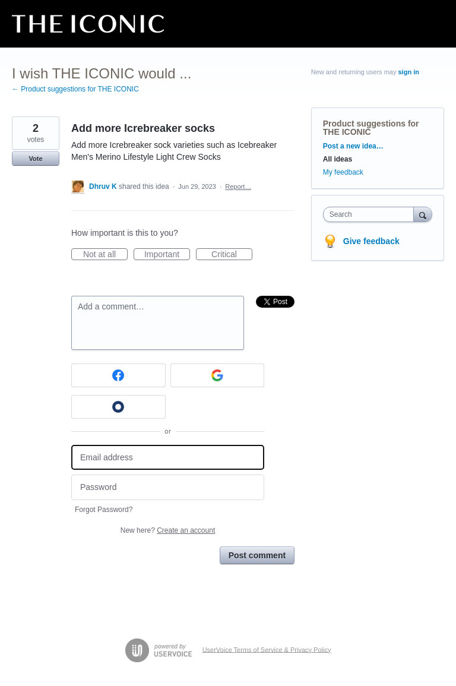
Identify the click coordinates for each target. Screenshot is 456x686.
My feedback (343, 172)
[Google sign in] (217, 375)
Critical (231, 254)
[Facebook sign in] (118, 375)
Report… (238, 186)
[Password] (167, 487)
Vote (35, 158)
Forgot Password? (103, 509)
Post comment (257, 555)
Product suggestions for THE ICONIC (371, 128)
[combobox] (371, 214)
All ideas (337, 159)
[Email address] (167, 457)
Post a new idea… (353, 146)
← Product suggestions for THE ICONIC (75, 89)
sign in (408, 71)
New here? (168, 530)
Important (167, 254)
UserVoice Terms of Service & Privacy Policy (266, 649)
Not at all (105, 254)
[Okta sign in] (118, 407)
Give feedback (371, 241)
